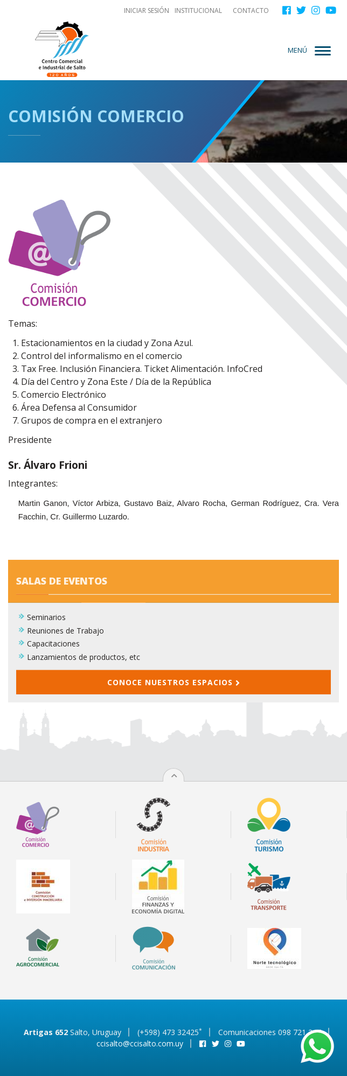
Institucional (198, 10)
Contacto (251, 10)
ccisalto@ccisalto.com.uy (139, 1043)
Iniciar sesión (146, 10)
